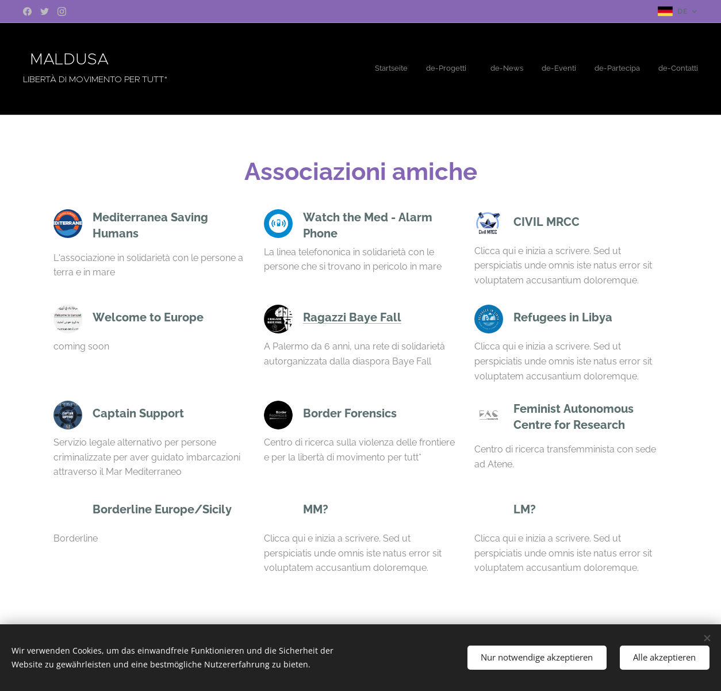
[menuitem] (603, 69)
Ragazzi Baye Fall (352, 317)
